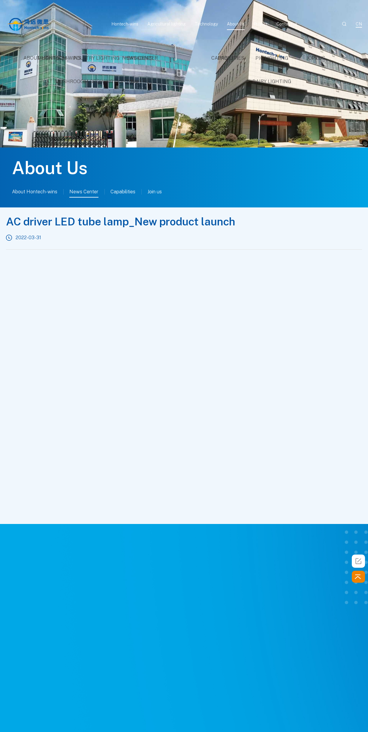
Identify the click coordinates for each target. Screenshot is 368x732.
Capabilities (122, 192)
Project (260, 24)
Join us (154, 192)
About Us (236, 24)
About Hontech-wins (34, 192)
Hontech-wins (124, 24)
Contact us (286, 24)
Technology (206, 24)
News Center (83, 192)
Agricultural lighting (166, 24)
